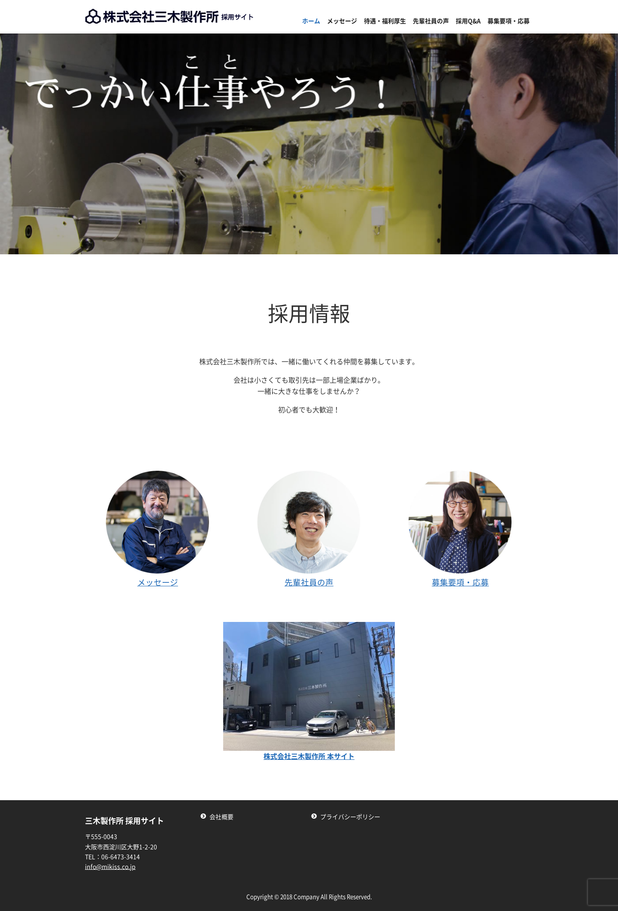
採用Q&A (468, 21)
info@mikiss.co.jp (110, 867)
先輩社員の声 (431, 21)
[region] (309, 144)
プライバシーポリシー (350, 817)
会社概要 (221, 817)
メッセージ (342, 21)
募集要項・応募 (509, 21)
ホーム (311, 21)
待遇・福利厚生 (385, 21)
